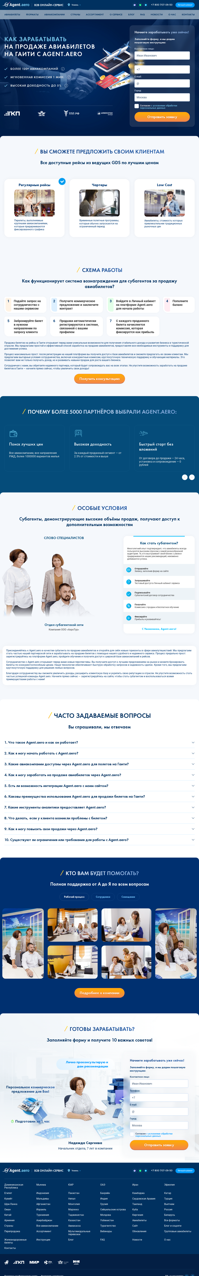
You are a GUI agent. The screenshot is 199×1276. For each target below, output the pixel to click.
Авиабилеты (12, 14)
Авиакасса (74, 1225)
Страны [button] (75, 14)
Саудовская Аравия (143, 1198)
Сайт (135, 1225)
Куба (135, 1209)
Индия (104, 1198)
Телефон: (139, 62)
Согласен (158, 107)
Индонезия (42, 1193)
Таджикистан (76, 1214)
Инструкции (43, 1239)
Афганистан (43, 1204)
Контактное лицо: (144, 48)
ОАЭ (102, 1184)
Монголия (74, 1204)
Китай (7, 1214)
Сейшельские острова (113, 1209)
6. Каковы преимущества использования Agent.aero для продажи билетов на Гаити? (74, 796)
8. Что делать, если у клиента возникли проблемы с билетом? (55, 818)
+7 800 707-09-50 (161, 4)
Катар (167, 1193)
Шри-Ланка (10, 1204)
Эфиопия (169, 1184)
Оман (7, 1209)
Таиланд (137, 1204)
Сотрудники (103, 896)
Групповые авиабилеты (177, 1231)
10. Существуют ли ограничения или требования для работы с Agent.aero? (66, 839)
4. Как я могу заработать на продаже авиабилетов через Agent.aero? (62, 774)
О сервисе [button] (116, 14)
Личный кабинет (185, 5)
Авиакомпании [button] (54, 14)
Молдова (105, 1214)
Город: (137, 90)
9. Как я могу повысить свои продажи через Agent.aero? (50, 828)
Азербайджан (44, 1220)
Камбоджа (138, 1193)
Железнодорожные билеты (15, 1241)
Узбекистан (107, 1220)
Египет (8, 1193)
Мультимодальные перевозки (79, 1233)
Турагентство (108, 1225)
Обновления (139, 1231)
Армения (9, 1220)
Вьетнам (169, 1204)
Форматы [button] (32, 14)
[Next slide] (192, 477)
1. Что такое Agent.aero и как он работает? (41, 742)
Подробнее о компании (99, 992)
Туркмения (42, 1214)
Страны (8, 1225)
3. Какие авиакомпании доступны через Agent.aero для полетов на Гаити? (66, 764)
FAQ (142, 14)
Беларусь (169, 1214)
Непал (71, 1198)
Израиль (41, 1209)
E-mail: (138, 76)
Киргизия (137, 1214)
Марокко (73, 1209)
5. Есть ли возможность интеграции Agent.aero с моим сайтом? (56, 785)
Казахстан (74, 1220)
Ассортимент (43, 1231)
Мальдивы (42, 1198)
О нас (172, 14)
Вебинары (106, 1231)
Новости (157, 14)
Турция (168, 1198)
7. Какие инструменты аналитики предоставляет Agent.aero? (55, 807)
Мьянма (41, 1184)
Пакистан (73, 1193)
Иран (135, 1184)
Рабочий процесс (74, 896)
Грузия (104, 1204)
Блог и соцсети (172, 1225)
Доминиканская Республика (13, 1186)
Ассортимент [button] (95, 14)
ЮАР (71, 1184)
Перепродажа (12, 1231)
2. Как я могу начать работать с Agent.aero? (41, 753)
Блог (131, 14)
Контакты (188, 14)
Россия (168, 1209)
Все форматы (172, 1220)
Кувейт (8, 1198)
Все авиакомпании (47, 1225)
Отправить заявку (162, 116)
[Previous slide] (185, 477)
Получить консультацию (99, 378)
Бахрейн (105, 1193)
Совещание (128, 896)
